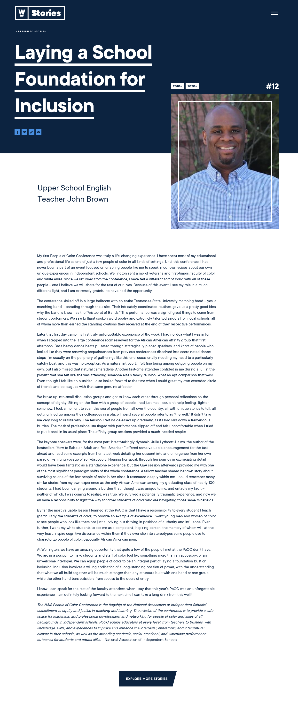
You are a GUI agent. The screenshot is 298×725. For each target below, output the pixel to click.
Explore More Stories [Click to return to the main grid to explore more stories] (146, 679)
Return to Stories (32, 31)
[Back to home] (40, 13)
